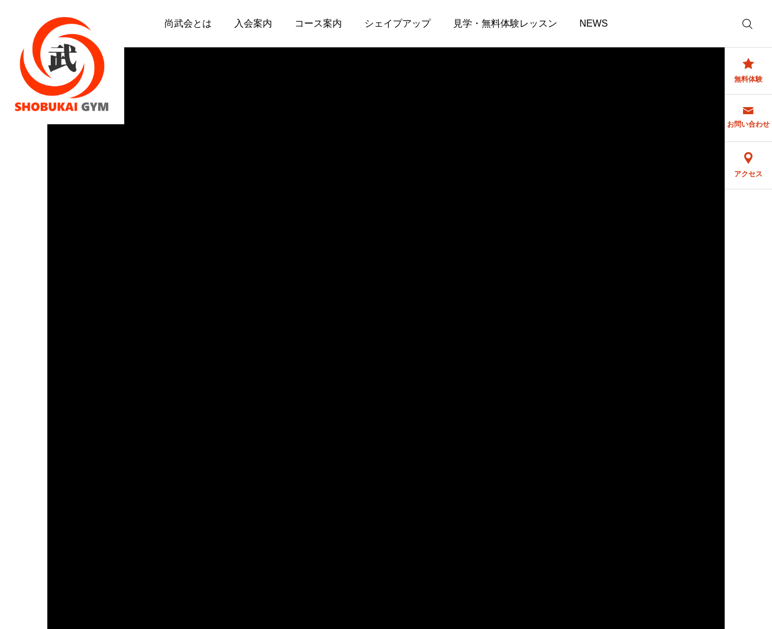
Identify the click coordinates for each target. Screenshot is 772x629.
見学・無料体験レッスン (505, 23)
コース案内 (318, 23)
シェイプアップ (397, 23)
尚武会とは (188, 23)
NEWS (594, 23)
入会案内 (253, 23)
